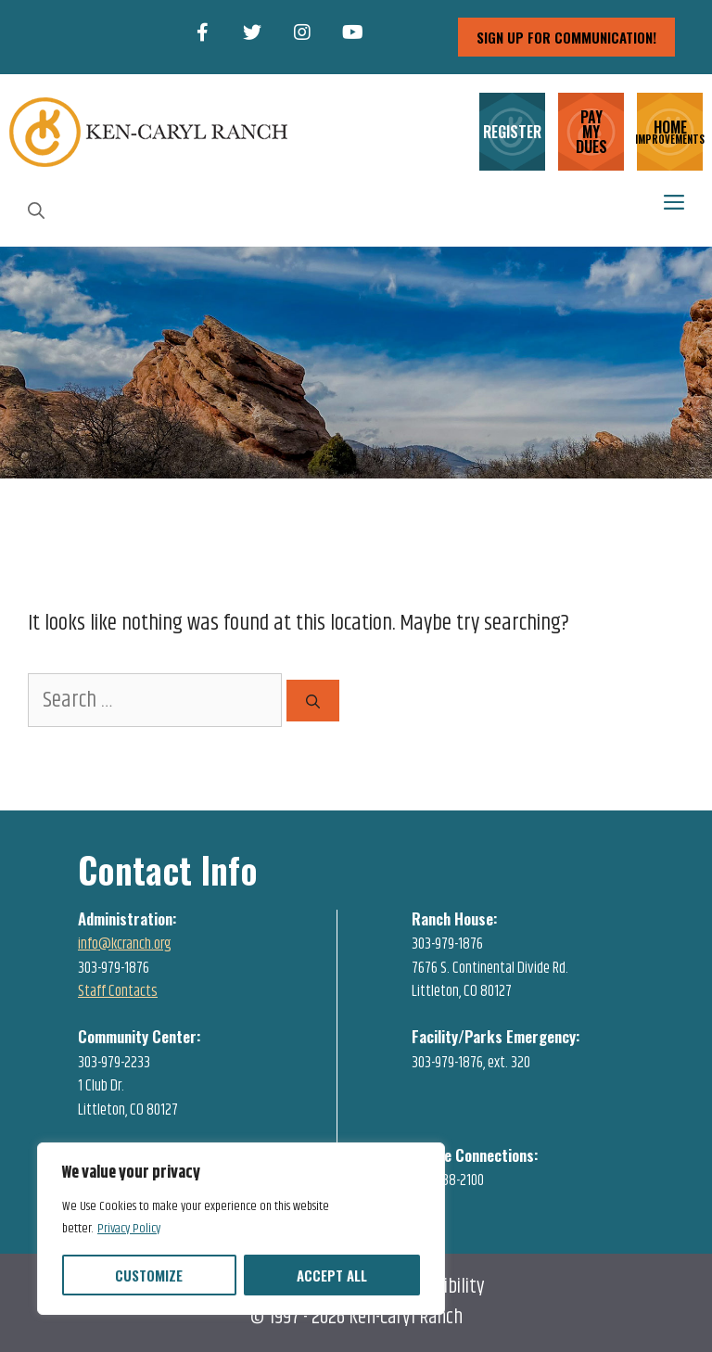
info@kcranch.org (125, 944)
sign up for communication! (566, 37)
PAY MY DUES (591, 132)
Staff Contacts (118, 991)
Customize (149, 1275)
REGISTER (512, 132)
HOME (670, 130)
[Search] (312, 700)
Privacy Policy (128, 1228)
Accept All (332, 1275)
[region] (241, 1228)
